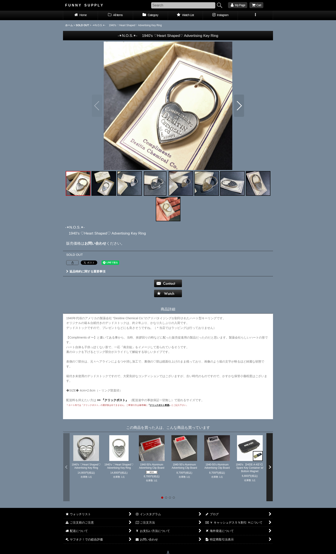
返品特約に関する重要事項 (85, 271)
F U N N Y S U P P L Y (84, 5)
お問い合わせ (95, 243)
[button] (255, 15)
